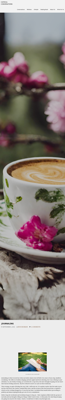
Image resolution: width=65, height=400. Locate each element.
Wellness (29, 9)
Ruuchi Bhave (23, 327)
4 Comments (35, 327)
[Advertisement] (32, 338)
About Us (52, 9)
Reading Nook (44, 9)
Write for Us (60, 9)
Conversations (21, 9)
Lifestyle (36, 9)
